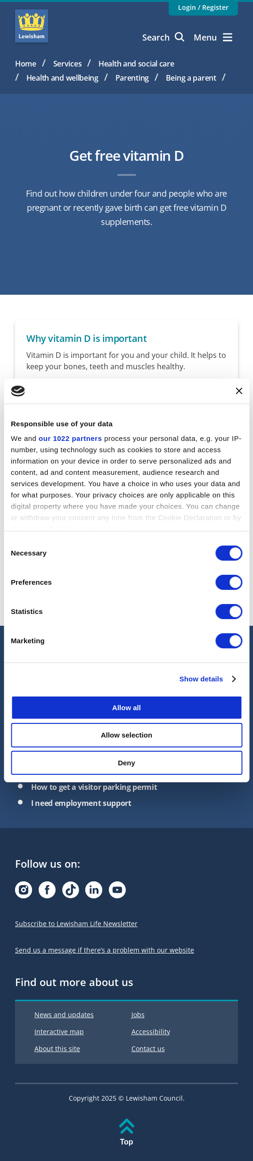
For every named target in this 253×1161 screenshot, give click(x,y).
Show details (201, 679)
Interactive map (59, 1031)
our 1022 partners (70, 438)
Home (25, 63)
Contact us (148, 1048)
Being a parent (191, 78)
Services (67, 63)
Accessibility (150, 1031)
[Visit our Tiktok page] (70, 892)
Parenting (132, 78)
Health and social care (136, 63)
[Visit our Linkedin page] (93, 892)
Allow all (126, 707)
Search (163, 37)
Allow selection (126, 735)
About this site (57, 1048)
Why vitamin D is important (86, 338)
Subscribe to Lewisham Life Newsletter (76, 923)
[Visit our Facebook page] (47, 892)
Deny (126, 763)
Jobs (138, 1014)
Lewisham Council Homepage (31, 25)
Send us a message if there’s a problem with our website (104, 949)
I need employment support (81, 803)
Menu (213, 37)
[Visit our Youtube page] (117, 892)
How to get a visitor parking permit (94, 787)
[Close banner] (239, 391)
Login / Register (203, 7)
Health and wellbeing (62, 78)
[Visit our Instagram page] (23, 892)
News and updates (64, 1014)
